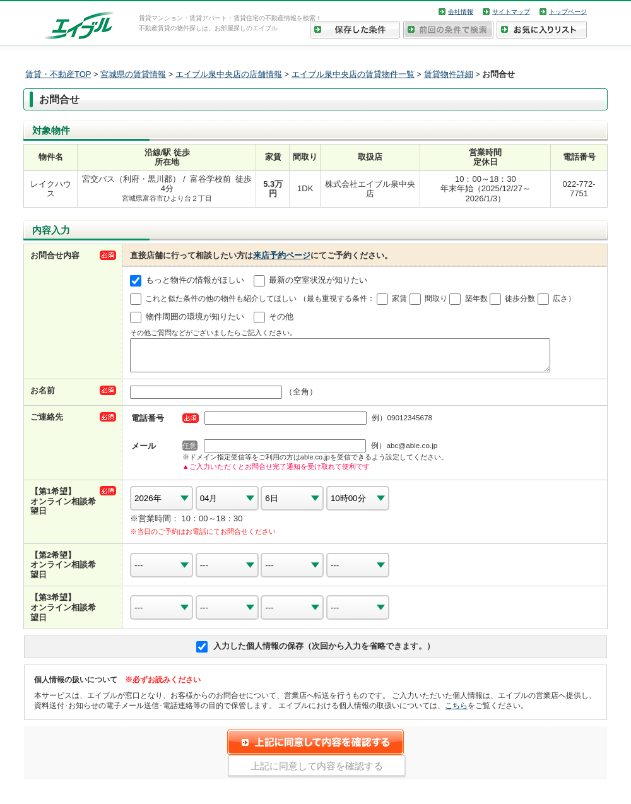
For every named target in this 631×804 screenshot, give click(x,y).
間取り (436, 298)
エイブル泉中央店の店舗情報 (228, 74)
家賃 (399, 298)
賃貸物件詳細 (448, 74)
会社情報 (460, 11)
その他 (281, 317)
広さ (560, 298)
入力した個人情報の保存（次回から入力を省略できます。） (324, 651)
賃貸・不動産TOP (58, 74)
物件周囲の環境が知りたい (195, 317)
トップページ (568, 11)
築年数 (476, 298)
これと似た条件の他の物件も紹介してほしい (221, 298)
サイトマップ (511, 11)
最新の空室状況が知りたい (318, 280)
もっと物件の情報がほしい (195, 280)
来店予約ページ (281, 255)
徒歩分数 (520, 298)
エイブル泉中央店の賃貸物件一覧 (353, 74)
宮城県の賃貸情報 (133, 74)
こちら (456, 711)
